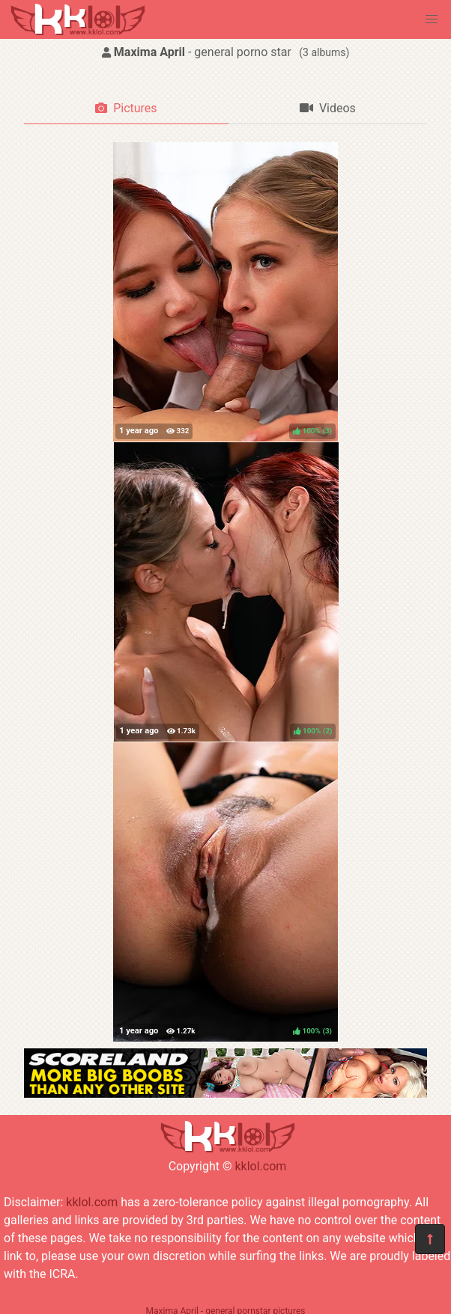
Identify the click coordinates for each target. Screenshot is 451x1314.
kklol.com (260, 1166)
